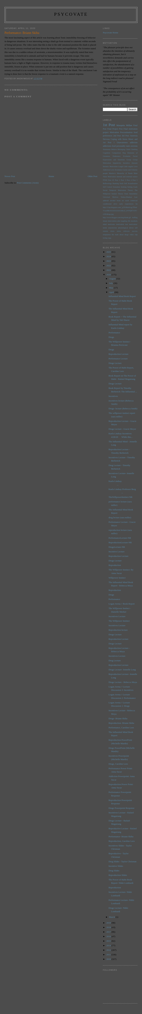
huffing (134, 217)
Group (128, 160)
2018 (108, 927)
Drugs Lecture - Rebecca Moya (122, 682)
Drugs (111, 337)
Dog (124, 153)
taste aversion (131, 146)
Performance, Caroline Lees (121, 727)
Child (128, 149)
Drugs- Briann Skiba (117, 718)
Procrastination (126, 132)
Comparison (116, 153)
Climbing (134, 149)
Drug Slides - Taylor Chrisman (122, 861)
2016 (108, 936)
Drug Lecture (114, 660)
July (111, 283)
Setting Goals (132, 187)
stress (112, 231)
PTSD (105, 180)
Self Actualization (130, 183)
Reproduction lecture (118, 630)
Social (105, 190)
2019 (108, 922)
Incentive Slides (115, 866)
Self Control (107, 187)
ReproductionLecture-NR (120, 542)
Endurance (116, 156)
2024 (108, 256)
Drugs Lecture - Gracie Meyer (122, 429)
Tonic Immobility (130, 194)
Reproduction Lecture (118, 354)
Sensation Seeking (119, 187)
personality (120, 146)
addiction (134, 142)
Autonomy (107, 149)
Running (116, 183)
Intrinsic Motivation (110, 166)
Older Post (92, 176)
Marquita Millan (124, 125)
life (129, 221)
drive (115, 204)
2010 (108, 959)
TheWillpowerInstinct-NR (120, 497)
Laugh (120, 166)
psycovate (71, 14)
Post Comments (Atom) (28, 182)
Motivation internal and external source (122, 177)
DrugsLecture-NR (116, 547)
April (112, 292)
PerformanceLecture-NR (119, 538)
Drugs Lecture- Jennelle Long (122, 669)
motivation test (122, 224)
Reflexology (107, 183)
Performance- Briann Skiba (120, 836)
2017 (108, 932)
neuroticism (112, 228)
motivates (111, 224)
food (114, 146)
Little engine (128, 166)
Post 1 (111, 142)
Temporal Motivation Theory (121, 190)
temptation (107, 235)
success (134, 231)
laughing (124, 221)
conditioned (107, 204)
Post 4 (129, 180)
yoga (109, 238)
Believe (114, 149)
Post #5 (111, 180)
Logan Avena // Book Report (121, 603)
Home (51, 176)
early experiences (126, 204)
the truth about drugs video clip (124, 235)
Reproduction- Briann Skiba (121, 723)
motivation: (133, 224)
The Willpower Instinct (119, 621)
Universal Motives (110, 197)
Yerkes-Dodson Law (129, 197)
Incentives (113, 396)
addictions (107, 146)
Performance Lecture (118, 358)
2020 (108, 274)
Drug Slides (113, 870)
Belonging (121, 149)
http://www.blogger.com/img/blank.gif (117, 217)
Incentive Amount (130, 163)
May (111, 287)
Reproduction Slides (117, 875)
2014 (108, 945)
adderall (106, 201)
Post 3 (123, 180)
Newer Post (10, 176)
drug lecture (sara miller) (119, 517)
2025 (108, 252)
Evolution (126, 156)
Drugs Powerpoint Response (121, 808)
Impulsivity (117, 163)
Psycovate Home (110, 32)
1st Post (109, 125)
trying (105, 238)
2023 (108, 261)
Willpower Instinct (116, 577)
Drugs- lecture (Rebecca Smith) (122, 408)
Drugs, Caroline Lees (118, 764)
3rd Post (125, 136)
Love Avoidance (116, 170)
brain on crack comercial (127, 201)
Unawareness (122, 142)
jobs (118, 221)
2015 (108, 941)
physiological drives (126, 228)
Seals (121, 183)
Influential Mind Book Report (122, 296)
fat (136, 204)
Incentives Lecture (116, 616)
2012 (108, 950)
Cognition (106, 153)
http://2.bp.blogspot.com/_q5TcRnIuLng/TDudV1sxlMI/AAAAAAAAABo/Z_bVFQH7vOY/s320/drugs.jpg (120, 210)
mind (105, 224)
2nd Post (117, 136)
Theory (120, 194)
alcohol (112, 201)
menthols (134, 221)
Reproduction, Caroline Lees (121, 841)
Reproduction (114, 565)
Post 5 (135, 180)
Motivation (114, 132)
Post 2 (117, 180)
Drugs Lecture (115, 363)
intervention (112, 221)
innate (105, 221)
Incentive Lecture (116, 551)
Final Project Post (115, 129)
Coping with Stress (119, 139)
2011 (108, 954)
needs (105, 228)
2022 (108, 265)
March (112, 917)
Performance (114, 332)
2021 (108, 270)
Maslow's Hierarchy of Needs (121, 173)
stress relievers (123, 231)
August (112, 278)
